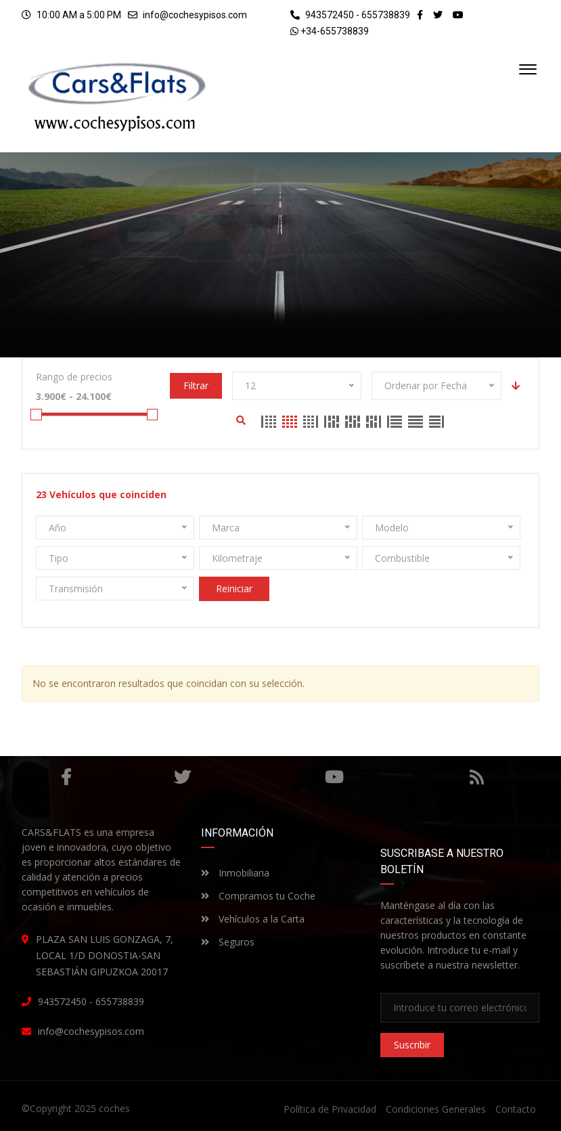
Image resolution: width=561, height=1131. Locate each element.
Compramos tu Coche (258, 895)
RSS (477, 777)
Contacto (515, 1109)
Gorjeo (182, 777)
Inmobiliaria (235, 872)
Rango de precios (74, 376)
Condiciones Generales (436, 1109)
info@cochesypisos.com (195, 14)
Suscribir (412, 1044)
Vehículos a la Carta (253, 918)
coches (114, 1108)
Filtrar (195, 385)
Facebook (66, 777)
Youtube (334, 777)
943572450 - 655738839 (350, 14)
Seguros (227, 941)
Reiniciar (234, 588)
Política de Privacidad (330, 1109)
